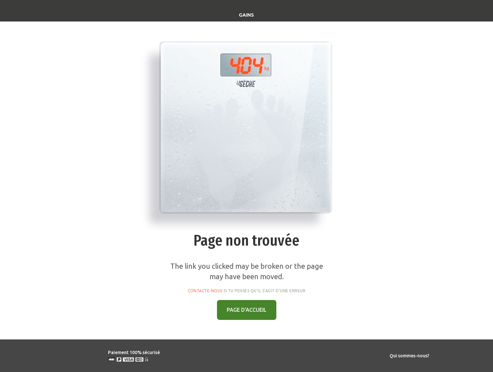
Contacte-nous (205, 291)
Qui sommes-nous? (409, 355)
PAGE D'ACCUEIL (247, 310)
